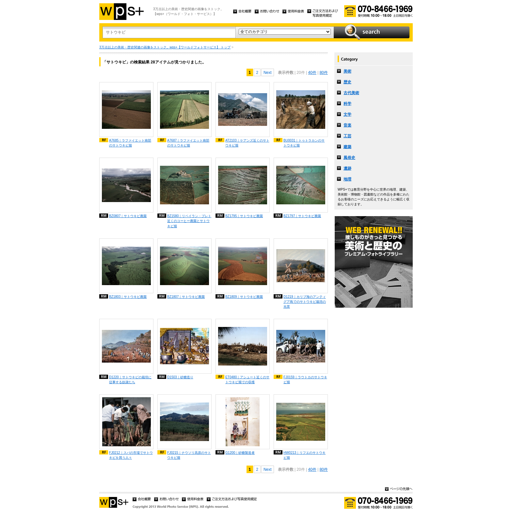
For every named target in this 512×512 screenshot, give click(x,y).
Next (268, 72)
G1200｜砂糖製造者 (240, 452)
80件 (324, 72)
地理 (347, 179)
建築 (347, 147)
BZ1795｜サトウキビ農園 (244, 216)
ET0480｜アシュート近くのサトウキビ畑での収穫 (247, 379)
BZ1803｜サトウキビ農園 (128, 297)
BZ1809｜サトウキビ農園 (244, 297)
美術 (347, 71)
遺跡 (347, 168)
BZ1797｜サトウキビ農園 (302, 216)
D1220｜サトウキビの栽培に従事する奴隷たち (130, 379)
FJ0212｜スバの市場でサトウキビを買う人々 (131, 455)
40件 (312, 72)
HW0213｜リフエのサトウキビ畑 (304, 455)
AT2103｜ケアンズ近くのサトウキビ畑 (247, 143)
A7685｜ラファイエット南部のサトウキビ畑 (130, 143)
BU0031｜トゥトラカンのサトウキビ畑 (304, 143)
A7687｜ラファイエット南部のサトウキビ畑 (188, 143)
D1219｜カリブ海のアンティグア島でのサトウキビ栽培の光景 (304, 301)
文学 (347, 114)
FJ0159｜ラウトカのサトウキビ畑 (305, 379)
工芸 (347, 136)
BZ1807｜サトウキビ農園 (186, 297)
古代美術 (351, 93)
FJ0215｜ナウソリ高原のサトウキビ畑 (189, 455)
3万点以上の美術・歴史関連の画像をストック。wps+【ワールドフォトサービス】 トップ (165, 47)
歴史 (347, 82)
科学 (347, 103)
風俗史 (349, 157)
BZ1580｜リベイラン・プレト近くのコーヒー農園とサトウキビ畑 (189, 221)
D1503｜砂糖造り (180, 377)
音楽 (347, 125)
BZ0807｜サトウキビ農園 (128, 216)
